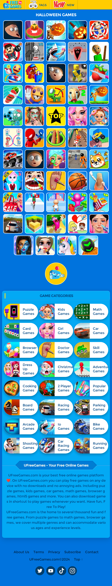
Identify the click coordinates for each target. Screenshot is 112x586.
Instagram (72, 570)
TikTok (61, 570)
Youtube (50, 570)
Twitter (39, 570)
